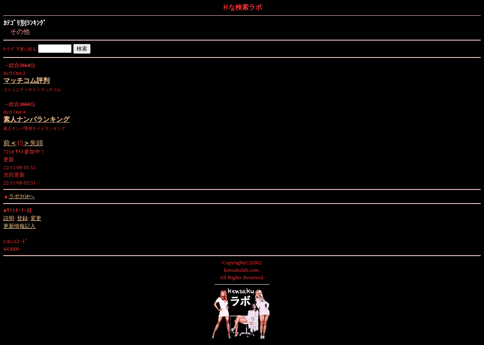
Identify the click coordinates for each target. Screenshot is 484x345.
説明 (8, 218)
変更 (36, 218)
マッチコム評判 (26, 80)
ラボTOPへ (22, 196)
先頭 (33, 142)
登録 (22, 218)
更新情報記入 (19, 226)
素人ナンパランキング (36, 119)
